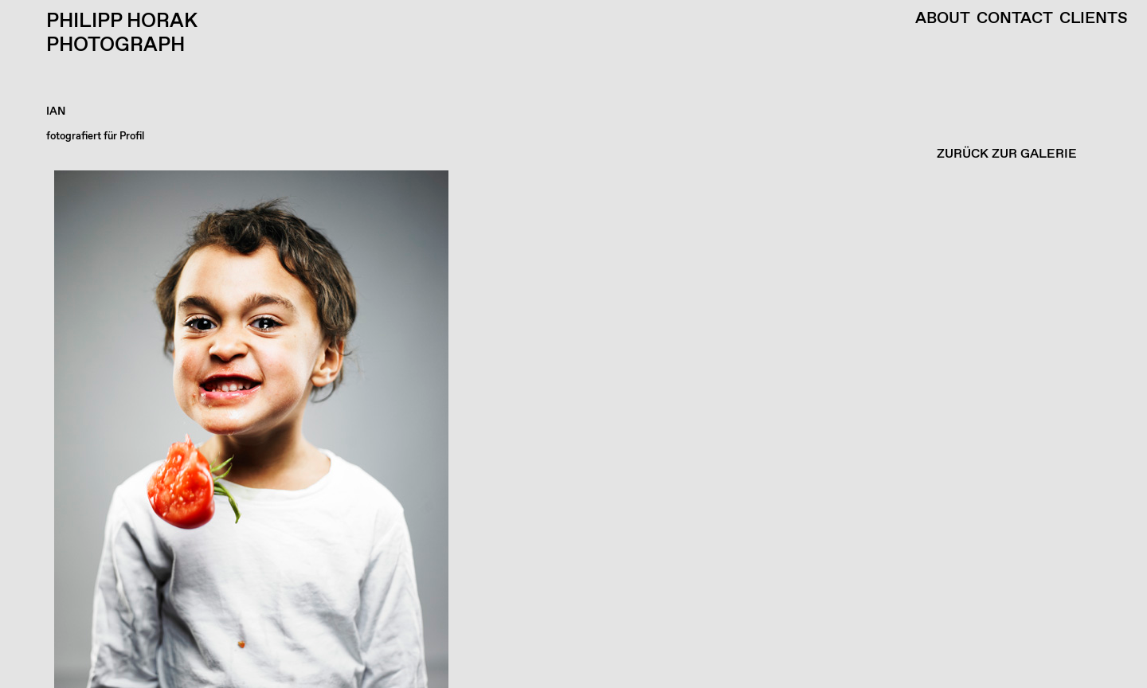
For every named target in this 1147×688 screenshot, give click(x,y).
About (942, 19)
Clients (1093, 19)
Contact (1015, 19)
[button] (569, 429)
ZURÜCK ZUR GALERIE (1007, 154)
